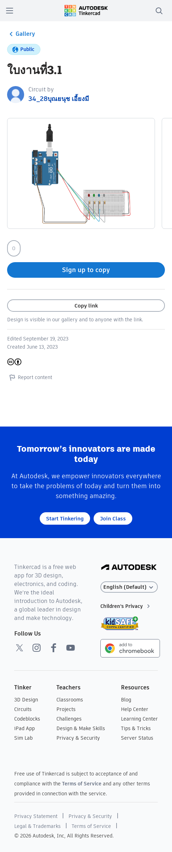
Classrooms (69, 699)
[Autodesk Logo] (128, 567)
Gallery (21, 34)
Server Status (137, 737)
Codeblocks (27, 718)
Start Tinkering (65, 518)
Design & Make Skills (80, 728)
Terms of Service (81, 783)
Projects (66, 709)
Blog (126, 699)
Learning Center (139, 718)
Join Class (113, 518)
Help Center (134, 709)
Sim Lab (23, 737)
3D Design (26, 699)
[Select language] (129, 587)
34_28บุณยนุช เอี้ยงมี (58, 98)
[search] (159, 10)
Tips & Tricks (136, 728)
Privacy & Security (78, 737)
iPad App (24, 728)
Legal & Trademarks (37, 826)
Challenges (69, 718)
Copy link (86, 305)
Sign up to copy (86, 269)
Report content (29, 377)
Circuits (23, 709)
